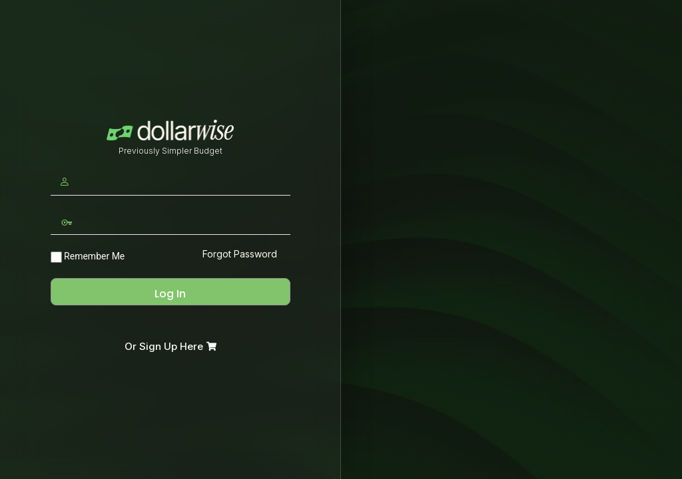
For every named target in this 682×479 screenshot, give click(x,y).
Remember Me (88, 257)
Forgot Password (239, 253)
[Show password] (277, 221)
